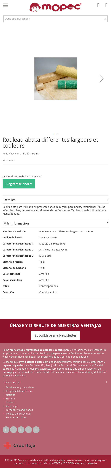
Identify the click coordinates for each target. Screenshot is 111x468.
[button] (101, 78)
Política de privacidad (18, 413)
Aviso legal (12, 406)
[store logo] (55, 7)
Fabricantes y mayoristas (20, 387)
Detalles (9, 200)
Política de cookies (16, 417)
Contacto (11, 402)
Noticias (10, 394)
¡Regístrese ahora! (18, 184)
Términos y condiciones (19, 409)
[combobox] (55, 18)
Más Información (16, 223)
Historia (10, 398)
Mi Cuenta (99, 7)
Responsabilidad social (19, 391)
